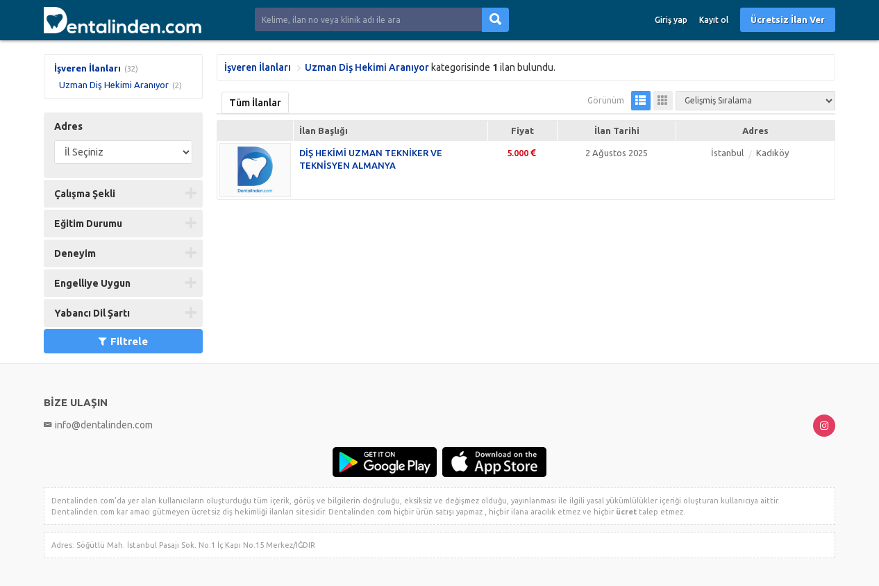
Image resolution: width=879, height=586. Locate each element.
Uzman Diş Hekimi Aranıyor (114, 85)
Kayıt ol (713, 19)
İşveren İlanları (87, 68)
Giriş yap (671, 19)
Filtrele (123, 341)
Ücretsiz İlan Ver (788, 19)
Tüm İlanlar (255, 102)
